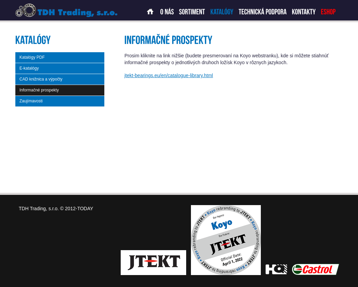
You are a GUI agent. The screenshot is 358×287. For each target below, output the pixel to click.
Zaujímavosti (31, 101)
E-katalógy (29, 68)
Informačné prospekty (39, 90)
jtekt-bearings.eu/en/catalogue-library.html (168, 75)
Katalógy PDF (32, 57)
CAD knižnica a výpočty (40, 79)
